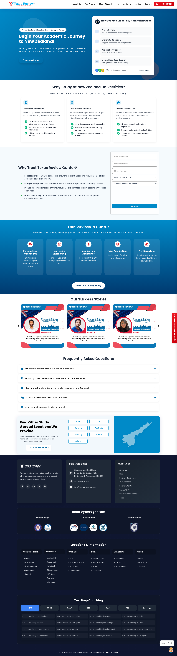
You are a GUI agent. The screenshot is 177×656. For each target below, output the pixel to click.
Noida (95, 566)
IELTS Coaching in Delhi (133, 616)
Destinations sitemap (128, 493)
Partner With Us (125, 485)
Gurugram (97, 570)
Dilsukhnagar (52, 570)
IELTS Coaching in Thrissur (101, 636)
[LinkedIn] (45, 486)
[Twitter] (39, 486)
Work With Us (124, 489)
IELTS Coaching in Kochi (133, 623)
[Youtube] (33, 486)
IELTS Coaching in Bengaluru (68, 616)
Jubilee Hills (51, 558)
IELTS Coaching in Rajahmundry (103, 629)
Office (136, 4)
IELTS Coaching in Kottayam (135, 636)
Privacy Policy (98, 652)
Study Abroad (103, 4)
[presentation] (130, 197)
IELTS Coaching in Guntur (67, 636)
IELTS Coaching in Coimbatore (36, 629)
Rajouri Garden (99, 558)
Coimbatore (75, 570)
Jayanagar (120, 558)
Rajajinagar (120, 562)
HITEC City (51, 574)
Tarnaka (50, 578)
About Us (71, 4)
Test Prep (85, 4)
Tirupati (27, 574)
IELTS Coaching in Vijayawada (36, 636)
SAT (108, 608)
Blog (121, 473)
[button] (18, 326)
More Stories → (145, 69)
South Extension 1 (100, 562)
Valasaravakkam (77, 562)
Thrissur (141, 566)
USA (78, 422)
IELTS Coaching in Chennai (101, 616)
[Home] (22, 4)
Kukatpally (51, 566)
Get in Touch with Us (33, 448)
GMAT (69, 608)
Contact (146, 4)
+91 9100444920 (163, 4)
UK (99, 422)
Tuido (121, 497)
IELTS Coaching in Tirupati (67, 629)
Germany (78, 435)
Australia (99, 428)
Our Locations (125, 481)
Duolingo (147, 608)
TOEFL (49, 608)
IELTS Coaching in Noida (33, 623)
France (99, 435)
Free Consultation (32, 60)
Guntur (27, 558)
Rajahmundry (29, 570)
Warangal (51, 582)
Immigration (122, 4)
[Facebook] (22, 486)
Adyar (72, 558)
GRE (88, 608)
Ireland (78, 441)
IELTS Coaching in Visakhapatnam (138, 629)
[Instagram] (28, 486)
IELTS (30, 608)
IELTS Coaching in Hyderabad (36, 616)
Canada (78, 428)
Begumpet (51, 562)
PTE (127, 608)
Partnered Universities (128, 477)
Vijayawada (29, 562)
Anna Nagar (75, 566)
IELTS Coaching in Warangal (101, 623)
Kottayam (142, 562)
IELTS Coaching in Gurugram (69, 623)
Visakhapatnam (30, 566)
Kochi (140, 558)
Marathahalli (121, 566)
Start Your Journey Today (88, 286)
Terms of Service (112, 652)
